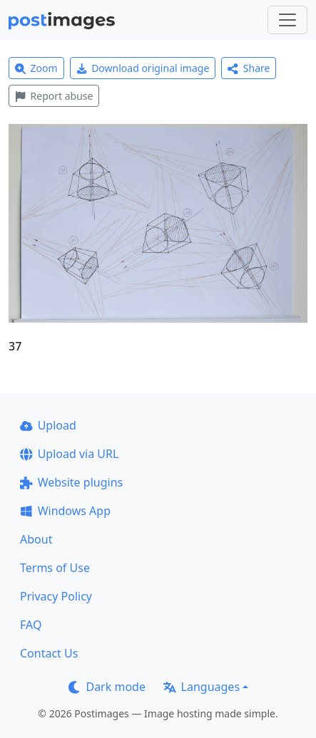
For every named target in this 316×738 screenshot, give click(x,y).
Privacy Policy (56, 596)
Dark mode (107, 687)
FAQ (30, 625)
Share (249, 68)
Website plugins (71, 482)
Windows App (65, 511)
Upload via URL (69, 454)
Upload (48, 425)
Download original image (143, 68)
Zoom (36, 68)
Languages (201, 687)
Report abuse (54, 96)
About (36, 539)
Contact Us (49, 653)
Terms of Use (55, 568)
